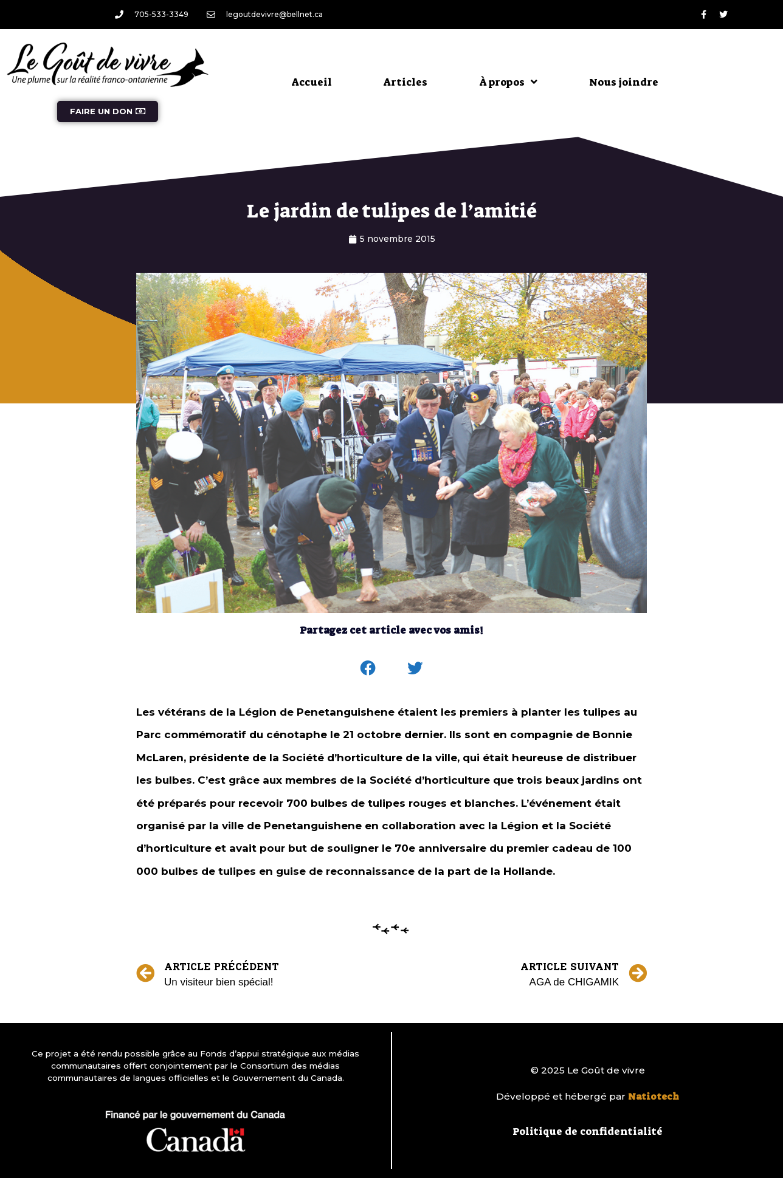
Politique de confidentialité (587, 1131)
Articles (405, 82)
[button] (368, 668)
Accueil (312, 82)
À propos (508, 81)
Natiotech (653, 1097)
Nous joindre (623, 82)
